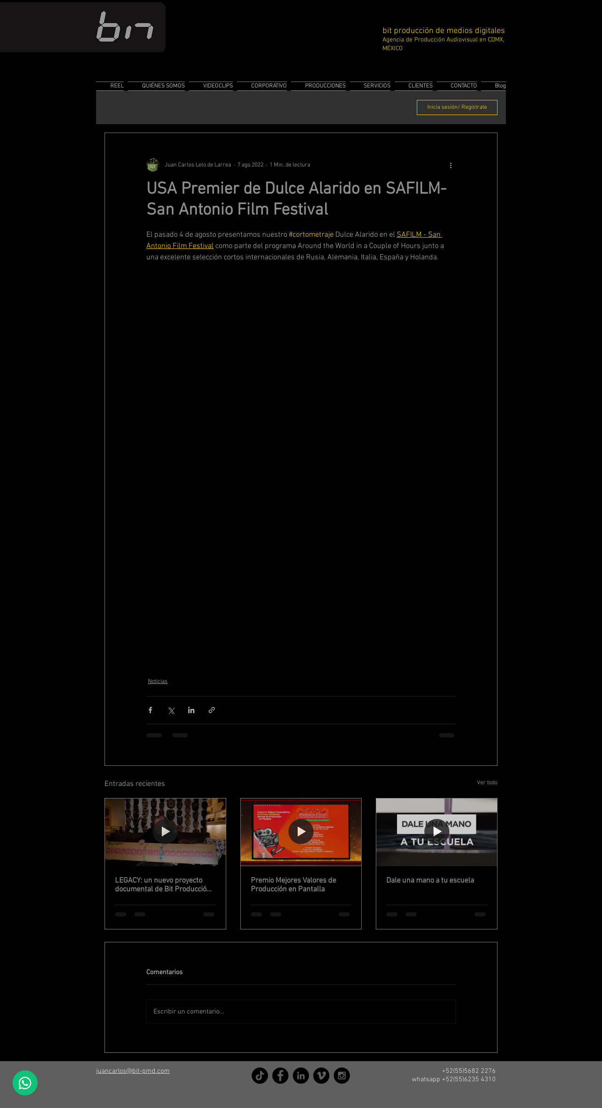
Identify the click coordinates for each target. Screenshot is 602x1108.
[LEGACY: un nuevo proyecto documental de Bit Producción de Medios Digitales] (165, 832)
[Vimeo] (321, 1075)
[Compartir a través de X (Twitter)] (171, 710)
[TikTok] (260, 1075)
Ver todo (487, 782)
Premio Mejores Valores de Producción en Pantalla (293, 885)
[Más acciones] (451, 165)
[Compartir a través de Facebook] (150, 710)
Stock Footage (203, 107)
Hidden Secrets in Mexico (317, 107)
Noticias (156, 107)
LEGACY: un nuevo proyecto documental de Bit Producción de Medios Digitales (163, 885)
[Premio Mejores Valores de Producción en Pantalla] (301, 832)
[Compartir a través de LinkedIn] (191, 710)
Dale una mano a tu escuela (430, 880)
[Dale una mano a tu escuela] (436, 832)
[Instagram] (342, 1075)
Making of (253, 107)
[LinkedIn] (301, 1075)
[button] (396, 107)
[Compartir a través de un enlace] (212, 710)
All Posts (116, 107)
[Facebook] (280, 1075)
